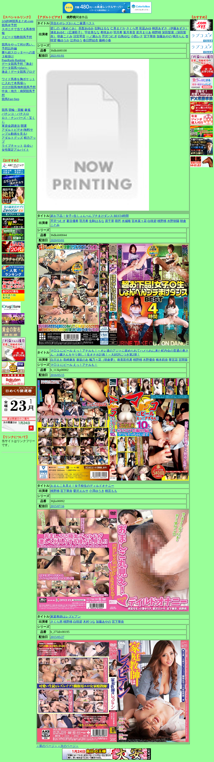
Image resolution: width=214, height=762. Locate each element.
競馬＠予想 (9, 25)
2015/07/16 (57, 506)
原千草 (109, 221)
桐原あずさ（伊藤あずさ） (170, 28)
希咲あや (106, 32)
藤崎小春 (105, 40)
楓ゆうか (63, 40)
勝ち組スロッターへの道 (18, 52)
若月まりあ (143, 32)
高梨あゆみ (86, 28)
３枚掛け (8, 56)
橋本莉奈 (162, 359)
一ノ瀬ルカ (93, 36)
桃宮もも (111, 490)
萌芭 (118, 221)
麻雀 (27, 109)
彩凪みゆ (145, 28)
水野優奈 (149, 359)
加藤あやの (164, 36)
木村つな (89, 621)
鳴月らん (178, 36)
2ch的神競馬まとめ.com (17, 21)
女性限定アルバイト (15, 149)
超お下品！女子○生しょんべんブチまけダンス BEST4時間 (89, 215)
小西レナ (137, 36)
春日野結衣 (90, 40)
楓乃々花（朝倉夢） (102, 359)
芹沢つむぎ (109, 36)
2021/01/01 (57, 55)
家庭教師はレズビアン (65, 616)
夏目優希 (72, 221)
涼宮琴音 (79, 36)
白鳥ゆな (124, 36)
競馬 (5, 109)
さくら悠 (132, 28)
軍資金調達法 (11, 125)
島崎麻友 (69, 359)
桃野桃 (156, 32)
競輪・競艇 (16, 109)
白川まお (56, 359)
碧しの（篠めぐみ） (64, 28)
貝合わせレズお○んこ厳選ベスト (72, 23)
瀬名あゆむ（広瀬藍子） (67, 32)
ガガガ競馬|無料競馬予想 (19, 87)
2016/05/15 (57, 375)
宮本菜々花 (139, 221)
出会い (28, 145)
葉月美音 (129, 32)
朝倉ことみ (64, 36)
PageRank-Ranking (13, 60)
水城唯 (126, 221)
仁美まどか (117, 28)
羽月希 (117, 32)
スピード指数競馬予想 (17, 37)
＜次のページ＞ (68, 746)
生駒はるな (102, 28)
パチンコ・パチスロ (15, 113)
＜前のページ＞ (46, 746)
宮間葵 (183, 359)
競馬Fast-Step (10, 99)
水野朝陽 (173, 221)
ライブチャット (12, 145)
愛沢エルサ (80, 490)
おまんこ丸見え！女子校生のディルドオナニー (82, 485)
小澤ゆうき (96, 490)
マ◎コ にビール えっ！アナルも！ (73, 364)
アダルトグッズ (12, 137)
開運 (24, 125)
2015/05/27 (57, 637)
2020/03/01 (57, 240)
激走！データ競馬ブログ (18, 71)
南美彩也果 (124, 359)
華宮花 (173, 359)
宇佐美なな (92, 32)
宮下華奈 (150, 36)
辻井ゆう (76, 40)
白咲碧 (152, 221)
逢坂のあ (82, 359)
